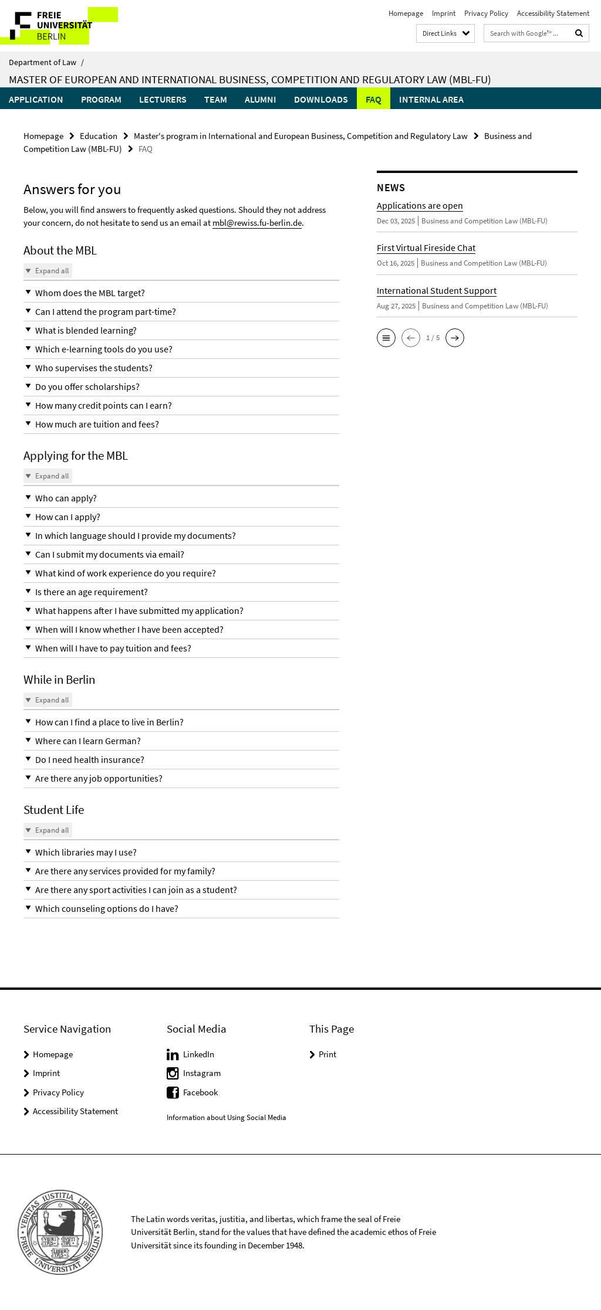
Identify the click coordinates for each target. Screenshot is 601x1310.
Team (215, 99)
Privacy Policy (486, 13)
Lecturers (163, 99)
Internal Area (431, 99)
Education (98, 135)
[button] (181, 293)
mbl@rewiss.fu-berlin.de (257, 222)
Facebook (200, 1092)
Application (36, 99)
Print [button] (327, 1054)
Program (101, 99)
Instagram (202, 1072)
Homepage (406, 13)
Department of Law (46, 62)
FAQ (373, 99)
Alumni (260, 99)
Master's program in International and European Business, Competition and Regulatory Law (301, 135)
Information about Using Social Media (226, 1117)
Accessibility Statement (553, 13)
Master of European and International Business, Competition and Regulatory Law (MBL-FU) (250, 79)
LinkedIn (198, 1054)
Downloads (321, 99)
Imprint (443, 13)
